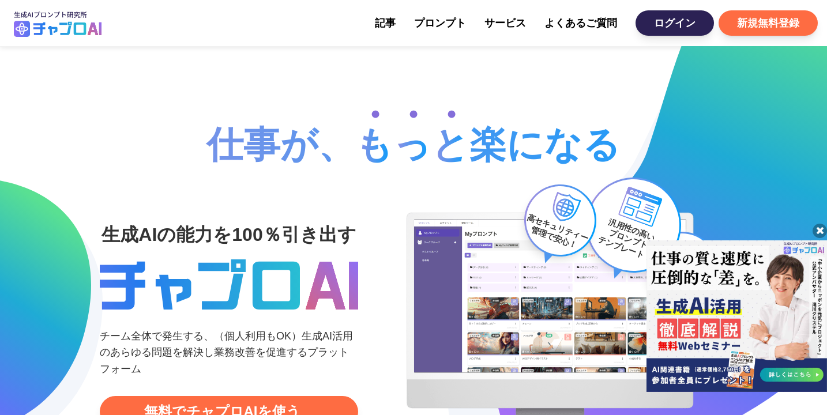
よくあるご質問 (580, 23)
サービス (505, 23)
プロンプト (440, 23)
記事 (385, 23)
